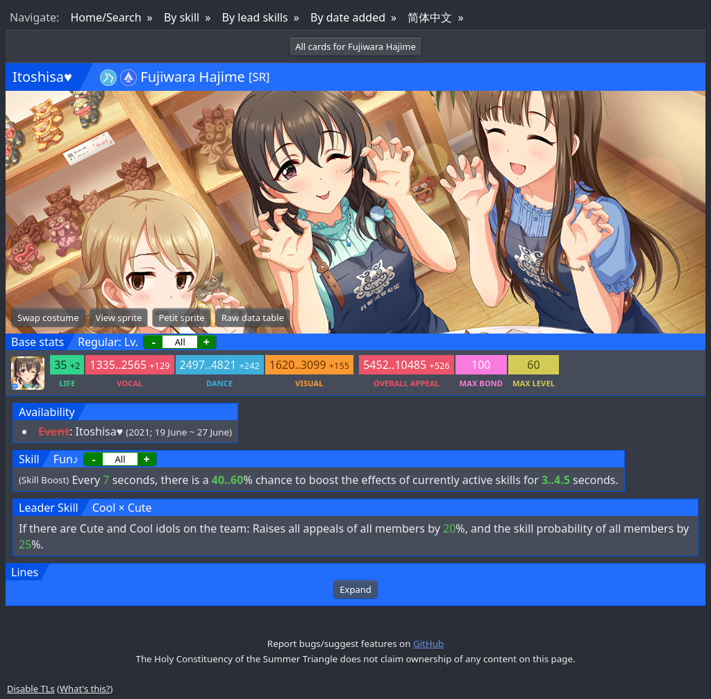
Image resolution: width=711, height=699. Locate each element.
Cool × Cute (122, 507)
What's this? (85, 688)
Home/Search (105, 17)
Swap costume (48, 317)
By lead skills (255, 17)
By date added (347, 17)
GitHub (428, 643)
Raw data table (252, 317)
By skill (181, 17)
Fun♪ (65, 459)
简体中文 (430, 17)
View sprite (119, 317)
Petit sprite (181, 317)
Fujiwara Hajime (192, 76)
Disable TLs (31, 688)
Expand (355, 589)
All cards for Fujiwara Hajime (355, 46)
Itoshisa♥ (42, 76)
